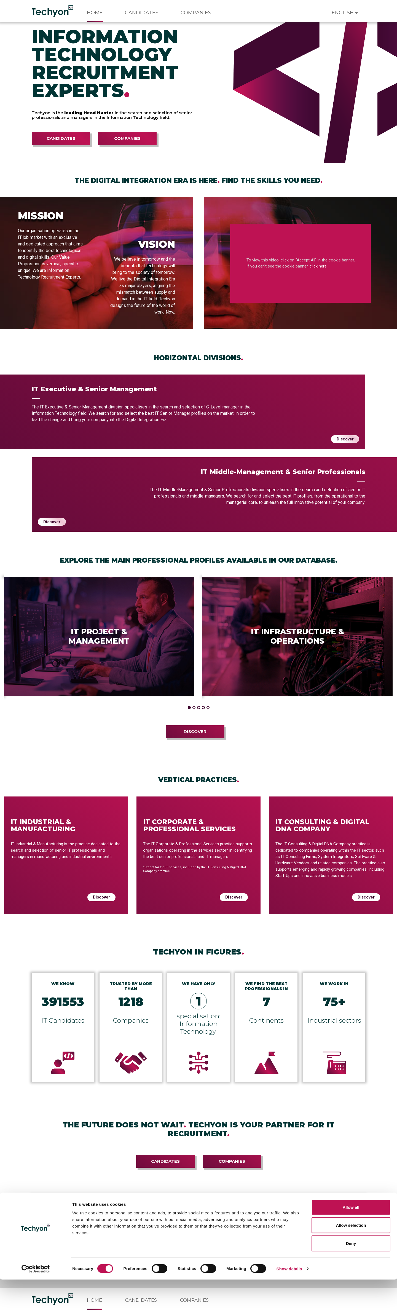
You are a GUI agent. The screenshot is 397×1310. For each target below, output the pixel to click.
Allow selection (351, 1255)
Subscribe (305, 1213)
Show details (289, 1299)
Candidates (142, 13)
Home (95, 13)
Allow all (351, 1237)
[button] (189, 707)
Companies (196, 13)
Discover (345, 439)
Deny (351, 1273)
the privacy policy (63, 1219)
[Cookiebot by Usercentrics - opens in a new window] (36, 1299)
